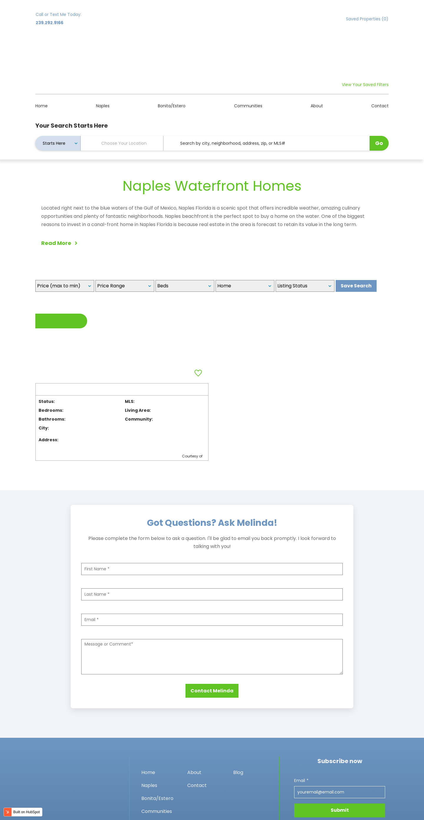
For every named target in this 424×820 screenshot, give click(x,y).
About (317, 47)
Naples (103, 47)
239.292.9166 (49, 23)
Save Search (356, 227)
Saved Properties (367, 19)
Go (379, 84)
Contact (380, 47)
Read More (59, 184)
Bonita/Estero (172, 47)
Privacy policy (51, 814)
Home (41, 47)
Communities (248, 47)
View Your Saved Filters (365, 26)
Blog (238, 717)
